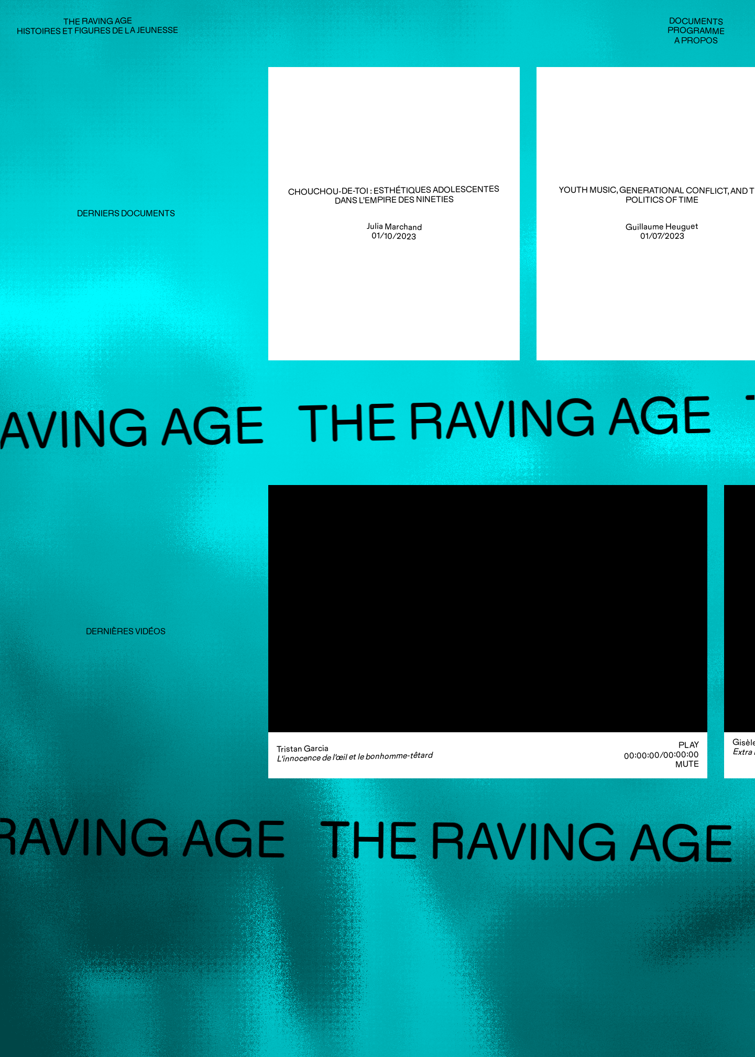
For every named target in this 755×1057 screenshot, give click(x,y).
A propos (696, 40)
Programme (696, 31)
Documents (696, 21)
